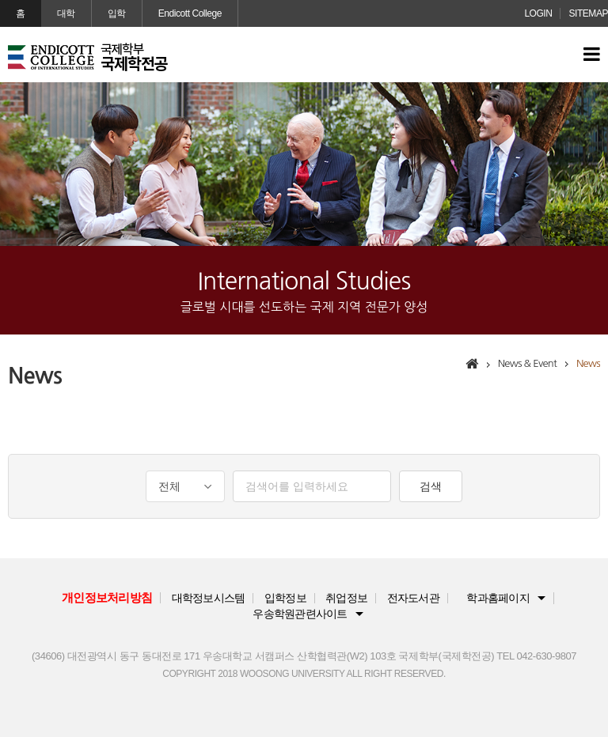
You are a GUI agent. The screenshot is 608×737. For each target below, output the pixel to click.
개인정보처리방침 (107, 597)
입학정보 (285, 598)
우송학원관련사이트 (300, 614)
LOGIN (538, 13)
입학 (117, 13)
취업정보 (346, 598)
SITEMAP (588, 13)
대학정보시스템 (208, 598)
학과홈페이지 (498, 598)
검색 (431, 486)
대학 (66, 13)
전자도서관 (413, 598)
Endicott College (190, 13)
